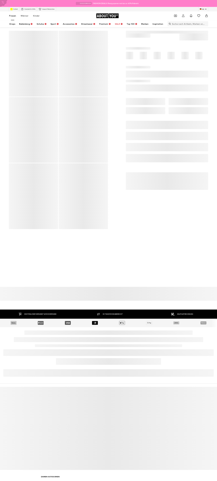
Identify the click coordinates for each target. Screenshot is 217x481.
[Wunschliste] (198, 15)
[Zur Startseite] (107, 15)
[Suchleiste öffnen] (169, 24)
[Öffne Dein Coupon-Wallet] (175, 15)
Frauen (12, 16)
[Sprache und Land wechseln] (203, 9)
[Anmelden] (183, 15)
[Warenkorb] (206, 15)
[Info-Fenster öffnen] (214, 3)
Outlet (14, 9)
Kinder (36, 16)
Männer (24, 16)
